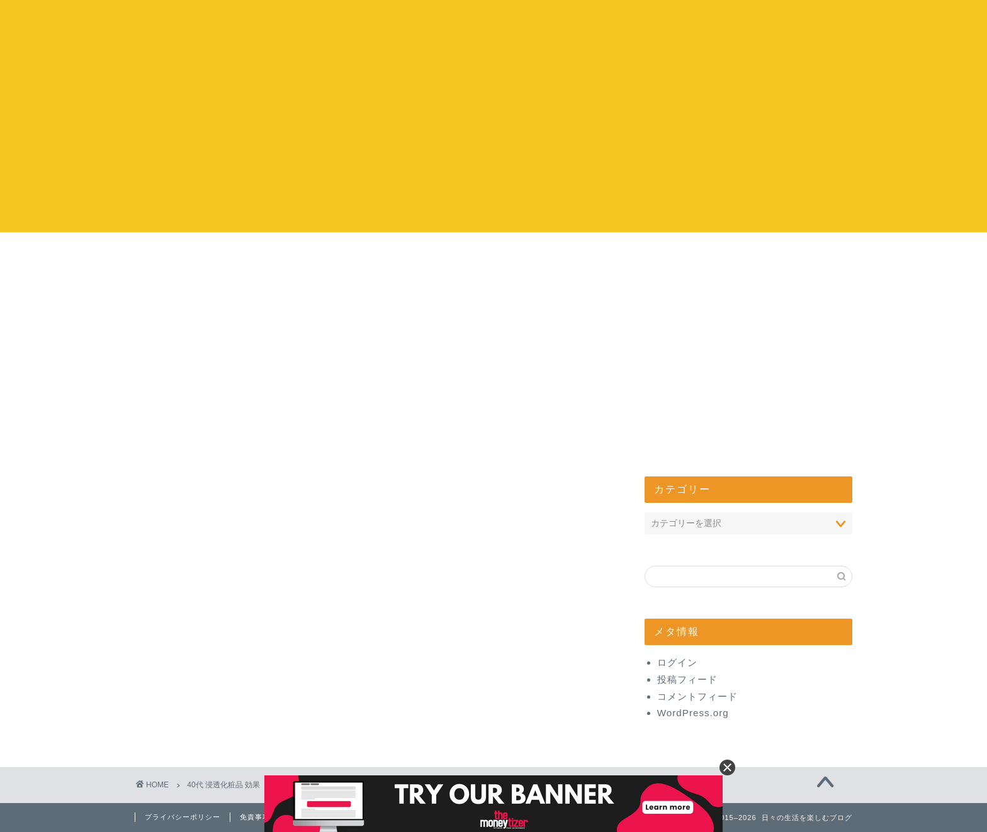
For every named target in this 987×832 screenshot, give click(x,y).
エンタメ (569, 255)
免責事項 (255, 817)
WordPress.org (693, 712)
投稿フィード (687, 679)
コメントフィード (697, 696)
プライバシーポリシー (182, 817)
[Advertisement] (493, 144)
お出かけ (418, 255)
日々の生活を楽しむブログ (494, 25)
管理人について (721, 255)
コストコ (266, 255)
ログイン (677, 662)
